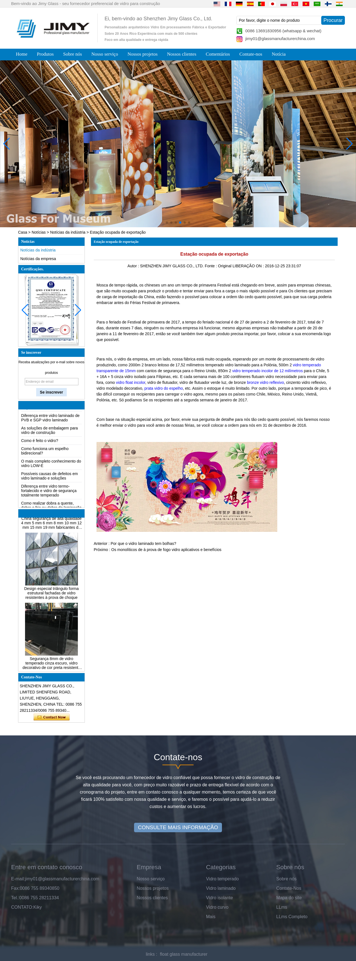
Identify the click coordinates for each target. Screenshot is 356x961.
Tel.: (15, 897)
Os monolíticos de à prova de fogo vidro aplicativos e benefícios (166, 549)
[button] (167, 222)
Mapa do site (289, 897)
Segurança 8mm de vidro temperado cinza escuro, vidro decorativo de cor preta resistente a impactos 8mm (51, 666)
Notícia (279, 54)
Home (22, 54)
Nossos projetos (142, 54)
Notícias (39, 232)
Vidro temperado (222, 878)
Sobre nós (72, 54)
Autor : (133, 266)
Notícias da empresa (38, 258)
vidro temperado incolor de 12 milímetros (267, 371)
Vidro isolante (219, 897)
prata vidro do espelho (163, 388)
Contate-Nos (288, 888)
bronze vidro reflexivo (265, 382)
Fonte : (211, 266)
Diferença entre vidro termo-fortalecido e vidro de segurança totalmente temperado (48, 490)
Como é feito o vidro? (39, 440)
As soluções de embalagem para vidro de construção (49, 430)
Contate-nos (250, 54)
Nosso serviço (105, 54)
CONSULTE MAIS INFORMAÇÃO (178, 827)
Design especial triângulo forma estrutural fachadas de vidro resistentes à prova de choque (51, 596)
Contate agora (52, 717)
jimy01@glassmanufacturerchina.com (280, 38)
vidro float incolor (130, 382)
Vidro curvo (217, 907)
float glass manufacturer (183, 954)
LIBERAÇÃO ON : (249, 266)
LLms (281, 907)
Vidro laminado (221, 888)
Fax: (15, 888)
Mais (211, 916)
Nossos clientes (181, 54)
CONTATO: (22, 907)
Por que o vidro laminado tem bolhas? (143, 543)
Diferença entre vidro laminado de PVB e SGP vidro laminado (50, 417)
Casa (22, 232)
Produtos (45, 54)
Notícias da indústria (67, 232)
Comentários (218, 54)
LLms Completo (291, 916)
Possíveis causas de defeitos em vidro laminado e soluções (49, 475)
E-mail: (18, 878)
